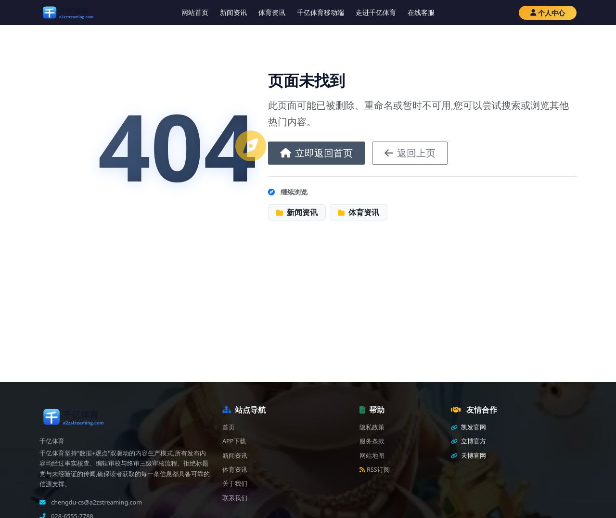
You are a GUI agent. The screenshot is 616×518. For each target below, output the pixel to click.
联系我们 (234, 498)
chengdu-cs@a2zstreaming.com (96, 502)
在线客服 (421, 12)
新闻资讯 (233, 12)
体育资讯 (271, 12)
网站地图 (372, 456)
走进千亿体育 (376, 12)
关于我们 (234, 483)
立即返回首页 (316, 152)
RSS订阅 (374, 470)
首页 (228, 427)
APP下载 (234, 441)
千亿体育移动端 (320, 12)
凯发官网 (468, 427)
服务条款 (372, 441)
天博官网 (468, 456)
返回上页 (410, 152)
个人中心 (547, 12)
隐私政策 (372, 427)
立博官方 (468, 441)
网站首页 (194, 12)
